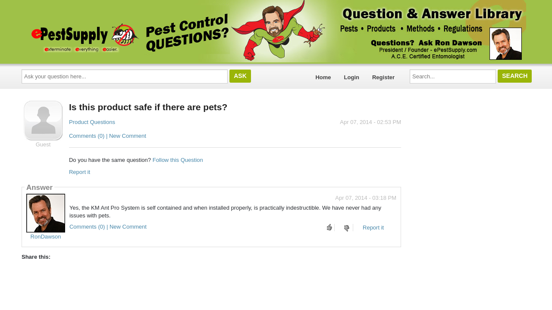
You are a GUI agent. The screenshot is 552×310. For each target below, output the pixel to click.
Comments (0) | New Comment (107, 136)
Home (323, 77)
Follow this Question (178, 160)
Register (383, 77)
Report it (79, 172)
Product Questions (92, 122)
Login (351, 77)
